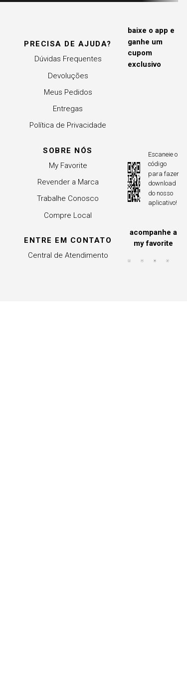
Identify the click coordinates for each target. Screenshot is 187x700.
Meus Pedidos (68, 92)
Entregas (68, 108)
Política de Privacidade (67, 125)
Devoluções (68, 75)
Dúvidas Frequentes (68, 58)
